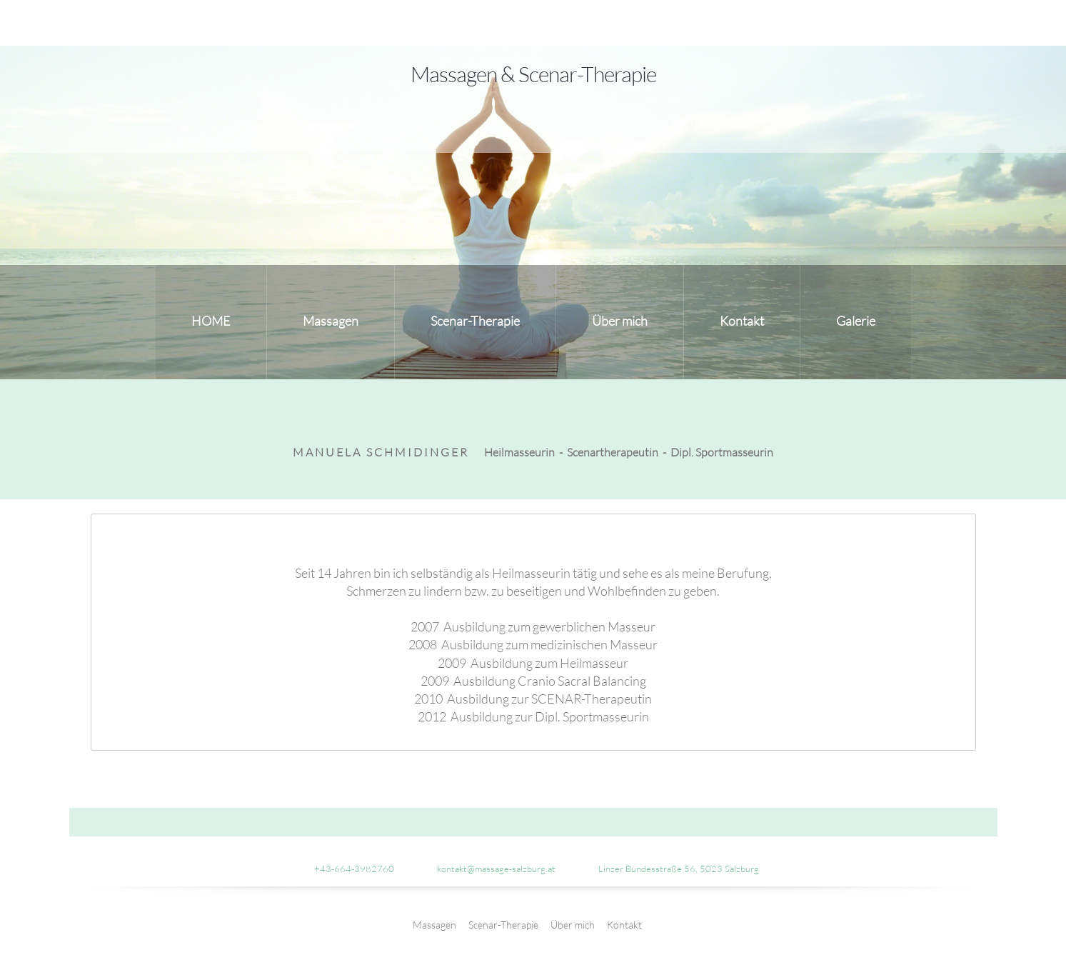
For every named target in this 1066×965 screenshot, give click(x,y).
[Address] (671, 868)
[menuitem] (211, 322)
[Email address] (489, 868)
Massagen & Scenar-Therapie (533, 73)
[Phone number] (347, 868)
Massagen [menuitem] (434, 925)
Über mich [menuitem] (572, 925)
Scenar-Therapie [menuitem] (503, 925)
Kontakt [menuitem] (624, 925)
